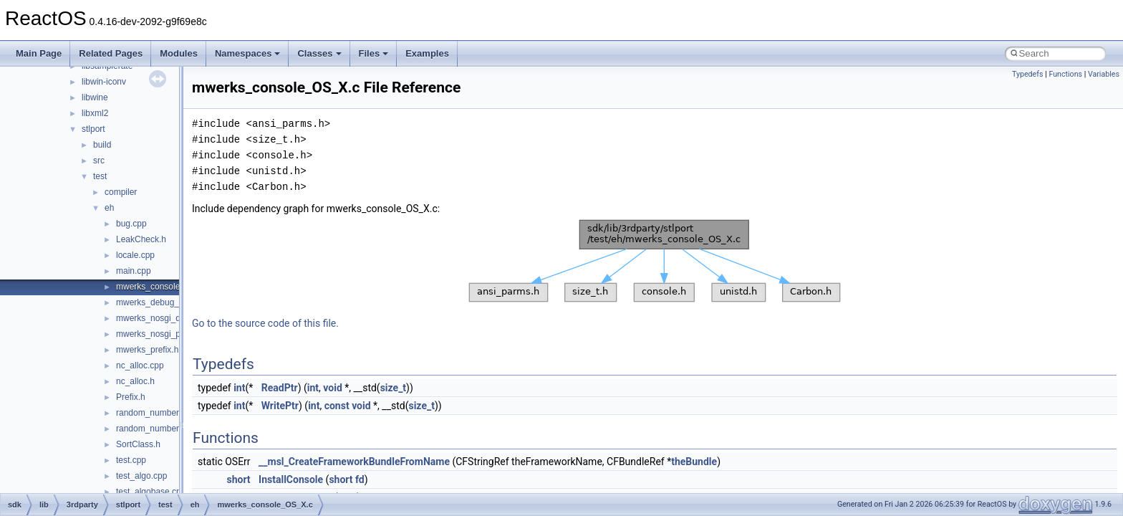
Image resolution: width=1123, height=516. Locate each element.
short (238, 479)
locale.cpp (135, 255)
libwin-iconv (104, 82)
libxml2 (95, 113)
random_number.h (150, 429)
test (100, 176)
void (332, 387)
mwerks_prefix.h (147, 350)
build (102, 145)
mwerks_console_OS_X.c (165, 287)
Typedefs (1028, 74)
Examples (427, 53)
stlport (93, 129)
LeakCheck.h (141, 239)
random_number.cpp (155, 413)
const (337, 405)
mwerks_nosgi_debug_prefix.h (174, 318)
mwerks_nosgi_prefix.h (160, 334)
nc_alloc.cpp (140, 365)
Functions (1065, 74)
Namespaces (248, 53)
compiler (121, 192)
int (239, 387)
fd (360, 479)
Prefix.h (130, 397)
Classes (319, 53)
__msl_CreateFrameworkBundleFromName (354, 461)
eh (109, 208)
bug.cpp (131, 224)
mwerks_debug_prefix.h (161, 302)
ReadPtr (279, 387)
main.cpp (133, 271)
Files (374, 53)
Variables (1103, 74)
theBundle (694, 461)
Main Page (39, 53)
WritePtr (280, 405)
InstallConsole (291, 479)
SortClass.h (138, 444)
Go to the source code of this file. (265, 323)
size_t (393, 387)
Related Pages (111, 53)
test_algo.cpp (141, 476)
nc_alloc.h (135, 381)
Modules (179, 53)
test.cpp (131, 460)
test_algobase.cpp (150, 492)
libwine (95, 97)
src (99, 161)
